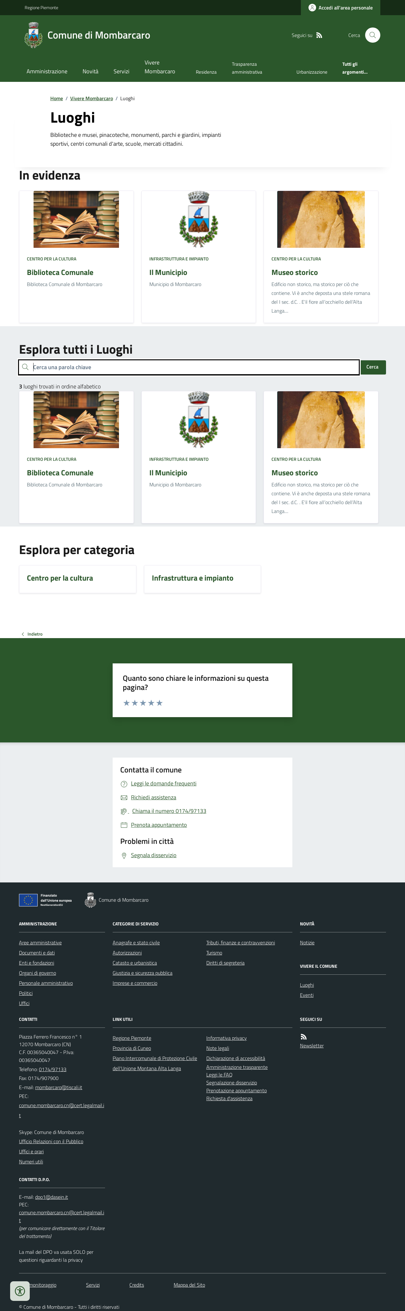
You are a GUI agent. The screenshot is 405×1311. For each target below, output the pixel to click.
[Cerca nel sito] (370, 35)
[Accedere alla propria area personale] (340, 7)
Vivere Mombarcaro (160, 67)
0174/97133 (52, 1069)
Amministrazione (47, 71)
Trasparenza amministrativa (247, 67)
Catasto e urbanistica (135, 962)
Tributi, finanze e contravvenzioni (240, 942)
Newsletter (312, 1045)
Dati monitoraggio (37, 1285)
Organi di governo (37, 973)
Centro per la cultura (51, 258)
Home (56, 98)
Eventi (307, 995)
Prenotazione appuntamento (236, 1090)
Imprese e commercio (135, 983)
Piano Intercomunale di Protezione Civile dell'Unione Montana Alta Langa (155, 1063)
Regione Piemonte (41, 7)
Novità (90, 71)
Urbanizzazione (311, 72)
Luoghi (307, 985)
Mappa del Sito (189, 1285)
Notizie (307, 942)
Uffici (24, 1003)
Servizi (121, 71)
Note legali (217, 1048)
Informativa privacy (226, 1038)
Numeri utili (31, 1161)
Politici (26, 993)
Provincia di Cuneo (132, 1048)
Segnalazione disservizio (231, 1082)
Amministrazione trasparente (237, 1067)
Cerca (372, 366)
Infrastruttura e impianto (179, 258)
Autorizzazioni (127, 952)
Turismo (214, 952)
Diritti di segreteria (225, 962)
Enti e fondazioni (36, 962)
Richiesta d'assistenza (229, 1098)
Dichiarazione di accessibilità (235, 1058)
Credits (136, 1285)
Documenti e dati (37, 952)
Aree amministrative (40, 942)
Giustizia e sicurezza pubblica (142, 973)
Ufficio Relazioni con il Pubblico (51, 1141)
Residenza (206, 72)
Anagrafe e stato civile (136, 942)
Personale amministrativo (46, 983)
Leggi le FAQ (219, 1074)
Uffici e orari (31, 1151)
